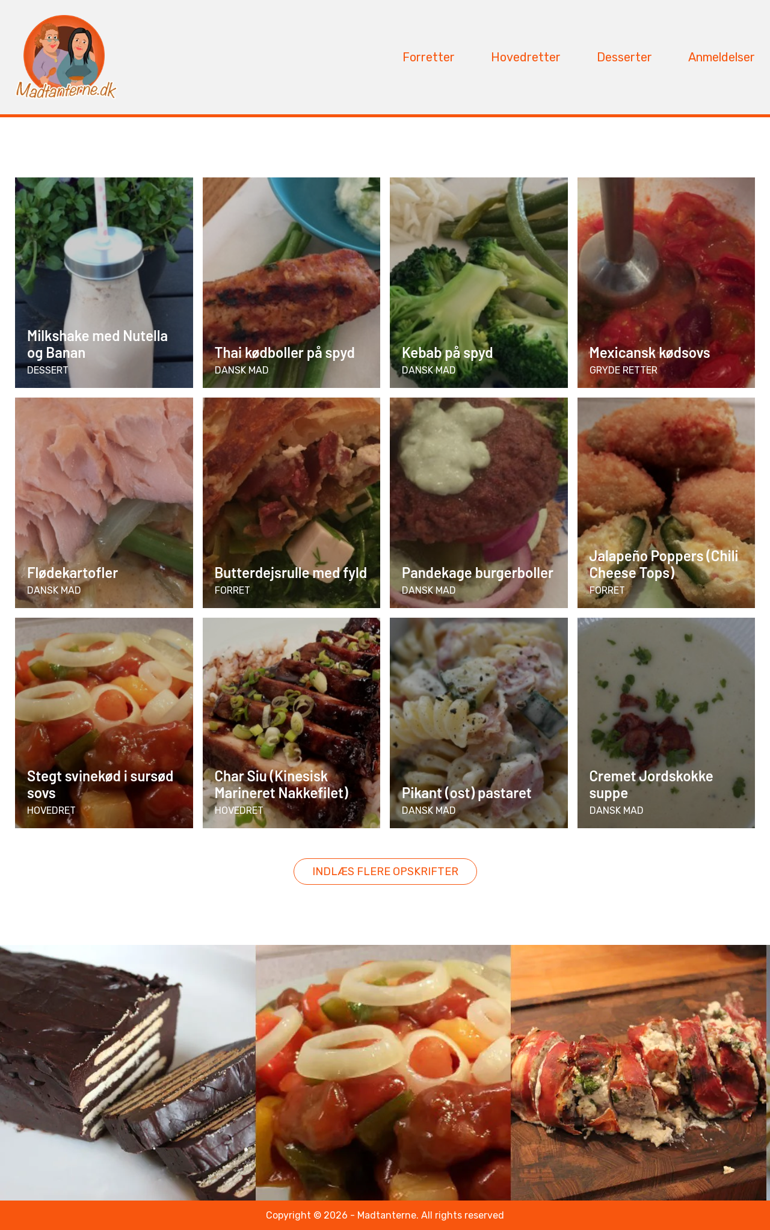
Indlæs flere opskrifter (385, 871)
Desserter (624, 57)
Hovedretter (526, 57)
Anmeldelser (721, 57)
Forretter (428, 57)
